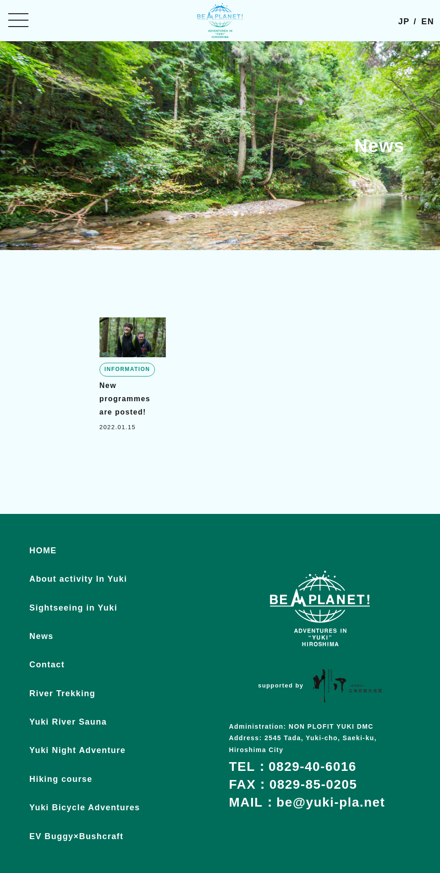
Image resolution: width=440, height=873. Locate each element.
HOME (43, 550)
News (41, 636)
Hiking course (61, 779)
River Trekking (62, 693)
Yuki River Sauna (68, 721)
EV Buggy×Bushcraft (76, 836)
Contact (47, 664)
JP (404, 21)
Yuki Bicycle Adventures (84, 807)
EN (427, 21)
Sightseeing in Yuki (73, 607)
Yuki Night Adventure (77, 750)
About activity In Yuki (78, 579)
